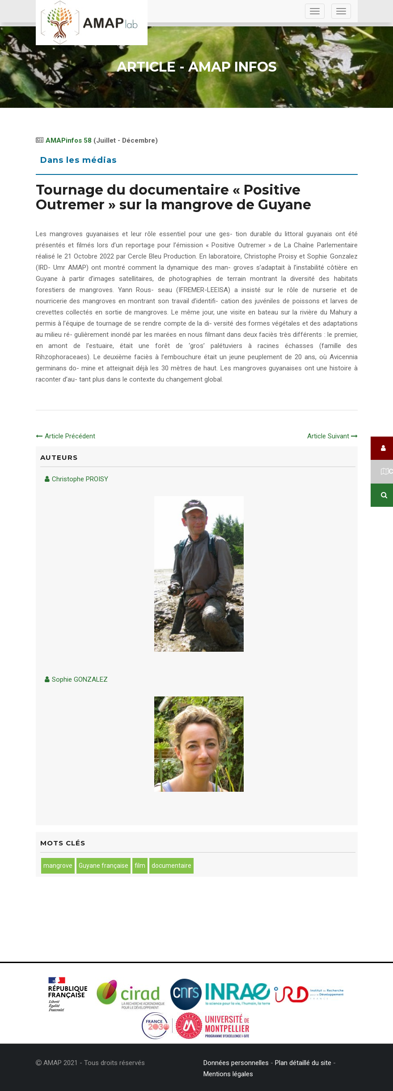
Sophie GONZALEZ (76, 679)
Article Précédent (65, 436)
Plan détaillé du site (303, 1063)
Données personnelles (236, 1063)
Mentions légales (228, 1074)
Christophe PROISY (76, 479)
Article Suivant (332, 436)
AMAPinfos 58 (69, 140)
